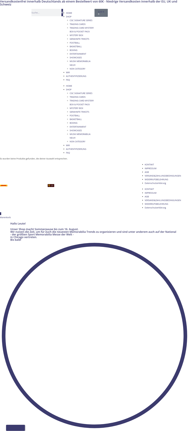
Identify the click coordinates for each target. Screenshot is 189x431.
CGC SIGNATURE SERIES (81, 20)
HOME (69, 13)
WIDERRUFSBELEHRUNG (156, 179)
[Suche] (62, 12)
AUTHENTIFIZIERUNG (76, 76)
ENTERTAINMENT (78, 53)
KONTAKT (149, 164)
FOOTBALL (75, 42)
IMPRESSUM (151, 168)
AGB (147, 172)
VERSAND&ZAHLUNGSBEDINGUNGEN (163, 175)
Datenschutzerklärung (155, 183)
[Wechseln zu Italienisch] (147, 12)
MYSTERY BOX (76, 35)
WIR (68, 72)
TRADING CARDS (78, 24)
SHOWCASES (76, 57)
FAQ (68, 79)
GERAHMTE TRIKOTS (79, 38)
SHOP (68, 16)
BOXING (74, 50)
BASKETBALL (76, 46)
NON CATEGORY (77, 68)
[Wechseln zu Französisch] (141, 12)
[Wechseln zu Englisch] (135, 12)
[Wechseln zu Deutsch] (130, 12)
